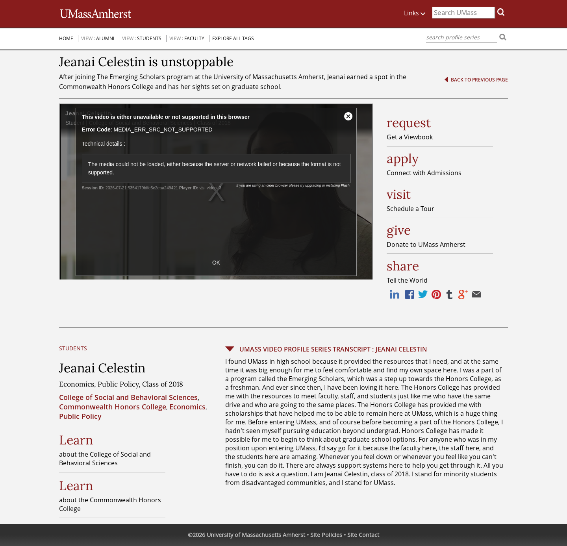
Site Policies (326, 535)
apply (403, 159)
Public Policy (80, 416)
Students (149, 38)
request (409, 123)
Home (66, 38)
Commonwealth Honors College (112, 406)
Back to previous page (479, 79)
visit (399, 194)
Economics (187, 406)
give (399, 230)
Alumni (105, 38)
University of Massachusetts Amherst (256, 535)
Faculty (194, 38)
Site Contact (363, 535)
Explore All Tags (233, 38)
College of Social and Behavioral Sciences (128, 397)
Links (418, 12)
